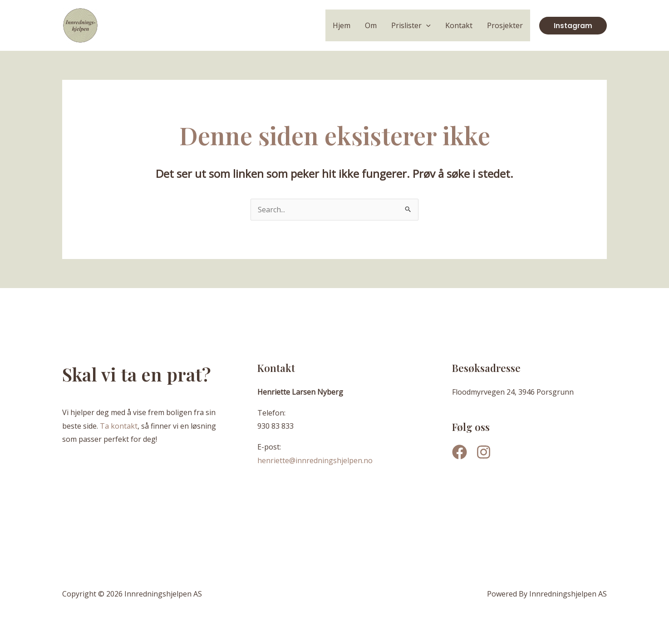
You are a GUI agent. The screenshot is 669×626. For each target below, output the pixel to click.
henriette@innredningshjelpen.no (315, 460)
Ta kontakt (119, 426)
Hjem (341, 25)
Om (371, 25)
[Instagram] (483, 452)
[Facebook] (459, 452)
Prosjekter (505, 25)
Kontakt (458, 25)
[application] (426, 25)
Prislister (411, 25)
